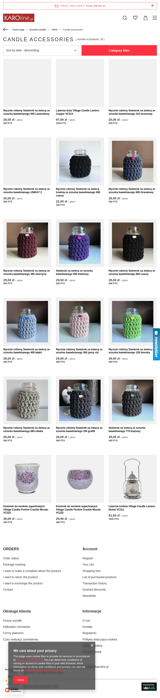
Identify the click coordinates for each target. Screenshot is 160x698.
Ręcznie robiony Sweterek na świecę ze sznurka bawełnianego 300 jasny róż (79, 351)
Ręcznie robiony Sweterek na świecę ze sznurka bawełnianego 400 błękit (26, 351)
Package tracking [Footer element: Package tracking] (14, 564)
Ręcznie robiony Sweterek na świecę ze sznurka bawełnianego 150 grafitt (79, 429)
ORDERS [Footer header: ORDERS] (11, 549)
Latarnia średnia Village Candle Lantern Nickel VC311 (132, 508)
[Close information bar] (152, 5)
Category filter (119, 50)
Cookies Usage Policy (29, 659)
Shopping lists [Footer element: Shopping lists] (92, 571)
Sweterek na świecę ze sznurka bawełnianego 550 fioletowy (74, 272)
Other (55, 29)
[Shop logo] (18, 18)
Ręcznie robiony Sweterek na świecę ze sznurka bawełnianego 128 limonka (132, 351)
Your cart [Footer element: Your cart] (88, 564)
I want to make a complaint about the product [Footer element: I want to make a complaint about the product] (32, 571)
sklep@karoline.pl (97, 666)
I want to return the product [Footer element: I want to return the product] (20, 577)
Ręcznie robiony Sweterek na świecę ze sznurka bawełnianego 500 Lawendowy (26, 112)
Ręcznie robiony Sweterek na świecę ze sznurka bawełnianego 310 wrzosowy (132, 112)
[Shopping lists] (135, 18)
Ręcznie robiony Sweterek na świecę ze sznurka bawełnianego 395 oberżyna (26, 272)
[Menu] (155, 18)
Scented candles (37, 29)
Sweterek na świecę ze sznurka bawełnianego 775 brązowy (127, 429)
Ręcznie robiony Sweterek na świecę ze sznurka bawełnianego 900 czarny (132, 272)
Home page (18, 29)
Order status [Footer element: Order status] (11, 558)
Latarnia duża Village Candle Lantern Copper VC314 (77, 112)
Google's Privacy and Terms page (45, 670)
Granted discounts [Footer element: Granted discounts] (94, 589)
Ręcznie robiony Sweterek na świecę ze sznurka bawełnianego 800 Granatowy (132, 191)
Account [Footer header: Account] (90, 549)
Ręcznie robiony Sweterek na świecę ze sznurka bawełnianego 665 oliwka (26, 429)
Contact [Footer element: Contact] (8, 589)
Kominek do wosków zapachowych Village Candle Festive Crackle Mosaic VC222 (25, 509)
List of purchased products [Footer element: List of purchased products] (100, 577)
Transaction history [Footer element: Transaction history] (95, 583)
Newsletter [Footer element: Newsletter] (89, 595)
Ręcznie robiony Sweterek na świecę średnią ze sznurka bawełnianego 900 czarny (78, 192)
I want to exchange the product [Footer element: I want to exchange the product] (23, 583)
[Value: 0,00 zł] (145, 18)
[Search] (125, 18)
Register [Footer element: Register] (88, 558)
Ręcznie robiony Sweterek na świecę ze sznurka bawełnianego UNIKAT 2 (26, 191)
